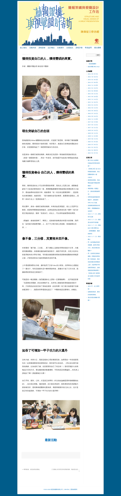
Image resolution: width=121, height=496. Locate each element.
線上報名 (23, 48)
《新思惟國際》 (92, 64)
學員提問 (88, 48)
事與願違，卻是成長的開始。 (31, 469)
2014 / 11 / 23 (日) (93, 85)
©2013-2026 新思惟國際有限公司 (53, 489)
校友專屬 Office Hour (94, 66)
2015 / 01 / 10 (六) (93, 88)
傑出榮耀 (97, 48)
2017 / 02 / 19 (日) (93, 122)
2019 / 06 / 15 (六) (93, 139)
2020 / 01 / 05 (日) (93, 142)
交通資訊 (69, 48)
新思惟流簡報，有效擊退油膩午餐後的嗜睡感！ (94, 183)
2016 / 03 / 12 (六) (93, 108)
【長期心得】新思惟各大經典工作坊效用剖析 (94, 276)
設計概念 (51, 48)
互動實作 (60, 48)
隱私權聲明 (74, 489)
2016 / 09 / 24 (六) (93, 116)
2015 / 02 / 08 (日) (93, 91)
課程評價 (79, 48)
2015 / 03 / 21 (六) (93, 94)
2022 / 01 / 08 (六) (93, 150)
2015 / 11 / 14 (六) (93, 99)
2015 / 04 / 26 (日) (93, 96)
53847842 (66, 489)
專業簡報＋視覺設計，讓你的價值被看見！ (94, 191)
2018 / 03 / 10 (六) (93, 130)
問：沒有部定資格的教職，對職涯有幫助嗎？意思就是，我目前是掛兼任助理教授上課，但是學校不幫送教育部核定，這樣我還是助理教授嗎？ (94, 262)
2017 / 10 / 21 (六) (93, 127)
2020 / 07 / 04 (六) (93, 144)
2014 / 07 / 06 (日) (93, 82)
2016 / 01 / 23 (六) (93, 105)
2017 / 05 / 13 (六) (93, 125)
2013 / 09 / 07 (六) (93, 74)
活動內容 (32, 48)
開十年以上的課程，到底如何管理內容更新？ (94, 163)
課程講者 (42, 48)
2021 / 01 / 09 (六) (93, 147)
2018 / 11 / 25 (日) (93, 136)
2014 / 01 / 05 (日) (93, 79)
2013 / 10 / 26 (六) (93, 77)
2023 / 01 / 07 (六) (93, 153)
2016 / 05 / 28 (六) (93, 110)
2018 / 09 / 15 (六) (93, 133)
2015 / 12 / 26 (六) (93, 102)
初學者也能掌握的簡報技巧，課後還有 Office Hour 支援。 (94, 199)
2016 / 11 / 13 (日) (93, 119)
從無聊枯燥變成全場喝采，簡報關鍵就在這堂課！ (94, 208)
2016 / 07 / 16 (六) (93, 113)
